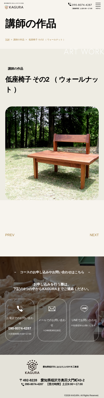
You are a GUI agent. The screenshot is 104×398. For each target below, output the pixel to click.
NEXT (94, 235)
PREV (9, 235)
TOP (7, 39)
